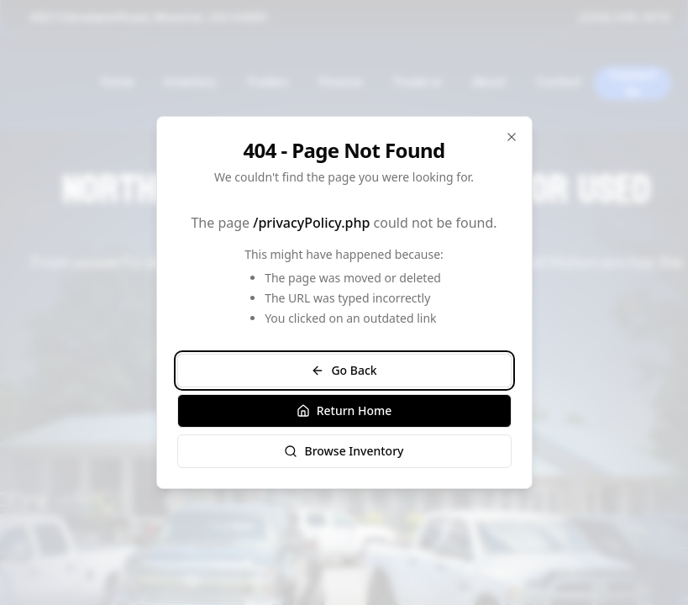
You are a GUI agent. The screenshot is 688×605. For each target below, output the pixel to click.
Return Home (344, 410)
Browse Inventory (343, 451)
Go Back (343, 370)
